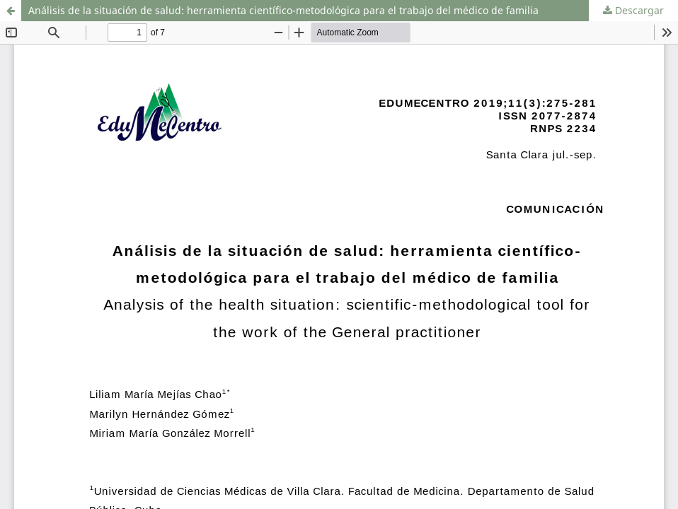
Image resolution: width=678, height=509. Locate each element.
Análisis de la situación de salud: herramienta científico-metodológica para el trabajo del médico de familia (283, 10)
